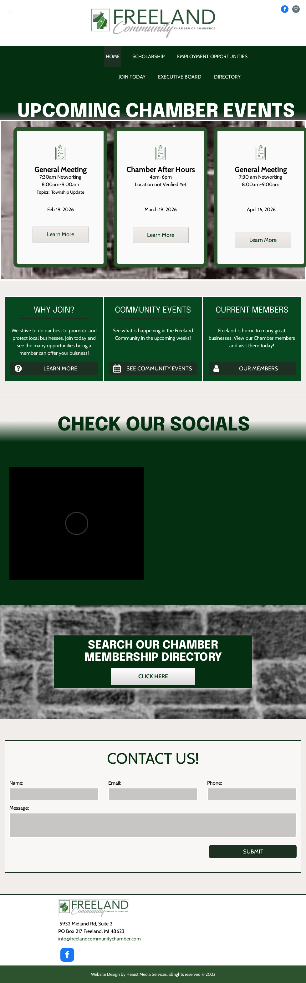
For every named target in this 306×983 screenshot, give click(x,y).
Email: (114, 783)
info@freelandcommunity (99, 939)
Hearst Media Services (146, 974)
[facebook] (284, 9)
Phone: (214, 783)
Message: (19, 808)
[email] (296, 9)
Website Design (105, 974)
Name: (16, 783)
